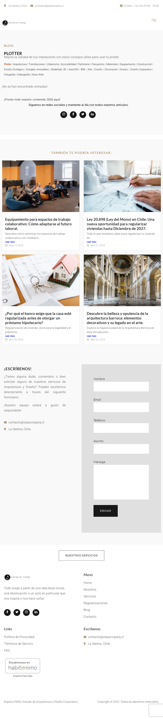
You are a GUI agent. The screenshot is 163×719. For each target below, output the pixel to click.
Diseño (98, 69)
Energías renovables (37, 69)
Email (121, 405)
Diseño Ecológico (14, 69)
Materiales (112, 64)
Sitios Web (38, 74)
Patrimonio (84, 64)
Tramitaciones (37, 64)
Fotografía (9, 74)
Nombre (121, 384)
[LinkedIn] (92, 114)
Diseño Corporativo (141, 69)
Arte (90, 69)
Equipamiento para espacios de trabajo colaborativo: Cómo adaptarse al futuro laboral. (38, 224)
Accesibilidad (68, 64)
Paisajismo (98, 64)
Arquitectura (20, 64)
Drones (124, 69)
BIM (83, 69)
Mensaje (121, 480)
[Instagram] (63, 114)
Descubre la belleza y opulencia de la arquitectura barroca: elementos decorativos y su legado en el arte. (117, 318)
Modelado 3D (58, 69)
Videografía (23, 74)
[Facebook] (73, 114)
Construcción (144, 64)
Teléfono (121, 425)
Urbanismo (53, 64)
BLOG (9, 45)
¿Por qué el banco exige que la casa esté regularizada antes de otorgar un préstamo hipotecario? (38, 318)
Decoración (111, 69)
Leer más (10, 242)
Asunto (121, 446)
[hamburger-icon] (154, 21)
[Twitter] (82, 114)
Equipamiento (127, 64)
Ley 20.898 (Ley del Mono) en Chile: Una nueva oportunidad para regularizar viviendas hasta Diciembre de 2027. (120, 224)
